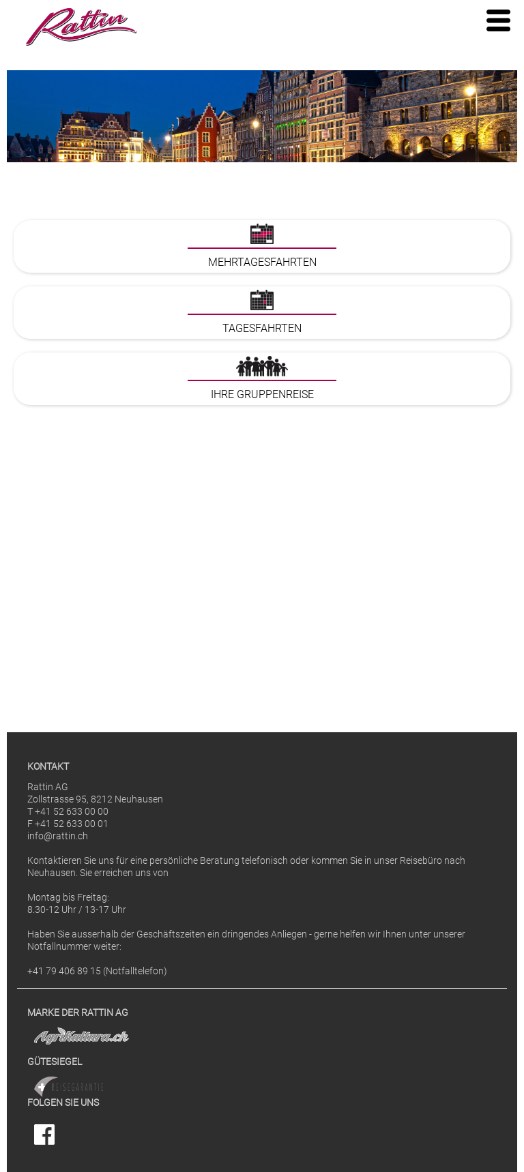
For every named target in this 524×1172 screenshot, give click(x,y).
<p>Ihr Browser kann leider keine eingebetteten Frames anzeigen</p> (262, 456)
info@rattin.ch (57, 836)
